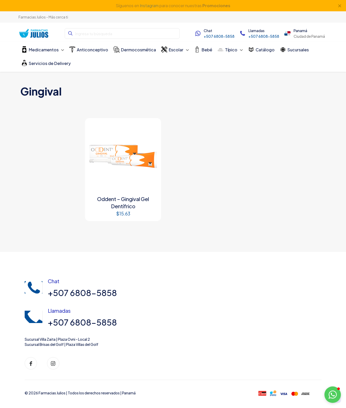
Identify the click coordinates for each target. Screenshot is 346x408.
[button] (332, 394)
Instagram (148, 5)
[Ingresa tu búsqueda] (122, 33)
